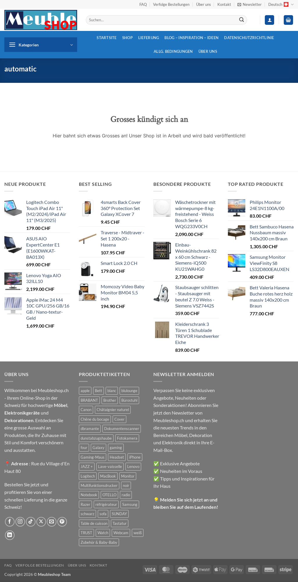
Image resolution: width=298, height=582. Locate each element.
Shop (127, 37)
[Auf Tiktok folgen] (31, 522)
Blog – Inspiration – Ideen (191, 37)
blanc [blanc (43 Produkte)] (111, 390)
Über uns (203, 4)
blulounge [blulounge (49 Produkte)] (129, 390)
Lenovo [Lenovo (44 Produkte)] (133, 466)
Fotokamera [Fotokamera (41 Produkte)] (127, 438)
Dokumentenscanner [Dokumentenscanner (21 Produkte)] (121, 428)
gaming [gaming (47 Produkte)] (116, 447)
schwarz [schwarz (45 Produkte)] (87, 513)
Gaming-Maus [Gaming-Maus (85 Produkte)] (92, 457)
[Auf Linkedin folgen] (10, 535)
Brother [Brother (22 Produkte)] (109, 400)
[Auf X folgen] (41, 522)
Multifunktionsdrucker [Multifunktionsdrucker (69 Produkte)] (99, 485)
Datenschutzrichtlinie (249, 37)
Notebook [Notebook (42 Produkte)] (89, 494)
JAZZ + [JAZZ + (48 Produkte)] (87, 466)
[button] (249, 4)
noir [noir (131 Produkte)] (126, 485)
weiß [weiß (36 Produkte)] (138, 532)
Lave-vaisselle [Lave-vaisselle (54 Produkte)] (110, 466)
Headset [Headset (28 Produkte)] (117, 457)
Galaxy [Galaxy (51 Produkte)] (98, 447)
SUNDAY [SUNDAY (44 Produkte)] (119, 513)
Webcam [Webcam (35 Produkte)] (120, 532)
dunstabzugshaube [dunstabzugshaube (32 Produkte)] (96, 438)
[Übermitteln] (241, 20)
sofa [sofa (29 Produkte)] (103, 513)
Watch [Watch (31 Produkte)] (102, 532)
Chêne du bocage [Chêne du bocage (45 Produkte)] (95, 419)
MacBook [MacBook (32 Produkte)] (108, 476)
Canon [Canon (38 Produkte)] (86, 409)
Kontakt (224, 4)
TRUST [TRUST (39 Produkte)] (86, 532)
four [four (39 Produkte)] (84, 447)
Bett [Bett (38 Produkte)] (98, 390)
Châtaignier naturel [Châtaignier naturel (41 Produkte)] (113, 409)
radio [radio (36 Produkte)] (126, 494)
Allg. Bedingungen (173, 51)
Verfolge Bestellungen (171, 4)
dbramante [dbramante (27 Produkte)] (90, 428)
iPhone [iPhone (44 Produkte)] (135, 457)
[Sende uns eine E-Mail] (51, 522)
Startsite (106, 37)
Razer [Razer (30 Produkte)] (85, 504)
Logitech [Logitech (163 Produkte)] (88, 476)
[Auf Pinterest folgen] (62, 522)
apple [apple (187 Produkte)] (85, 390)
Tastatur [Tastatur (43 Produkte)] (120, 523)
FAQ (143, 4)
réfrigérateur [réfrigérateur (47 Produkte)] (106, 504)
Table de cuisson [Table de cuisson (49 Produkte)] (94, 523)
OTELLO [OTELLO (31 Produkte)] (109, 494)
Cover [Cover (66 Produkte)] (119, 419)
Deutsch (281, 4)
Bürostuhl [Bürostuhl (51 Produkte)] (129, 400)
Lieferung (148, 37)
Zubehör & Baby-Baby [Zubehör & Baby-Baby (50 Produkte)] (99, 542)
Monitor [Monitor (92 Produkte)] (127, 476)
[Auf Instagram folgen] (20, 522)
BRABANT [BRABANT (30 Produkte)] (89, 400)
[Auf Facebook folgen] (10, 522)
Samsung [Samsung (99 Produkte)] (129, 504)
